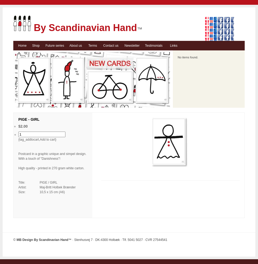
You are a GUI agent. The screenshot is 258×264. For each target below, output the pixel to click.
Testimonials (154, 45)
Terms (92, 45)
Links (173, 45)
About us (75, 45)
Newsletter (132, 45)
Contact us (110, 45)
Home (22, 45)
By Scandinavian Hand (75, 27)
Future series (54, 45)
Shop (36, 45)
